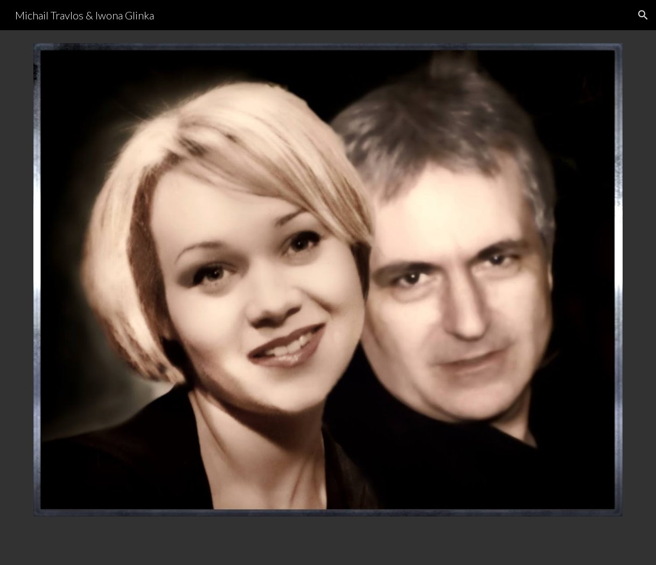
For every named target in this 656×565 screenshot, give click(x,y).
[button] (643, 15)
